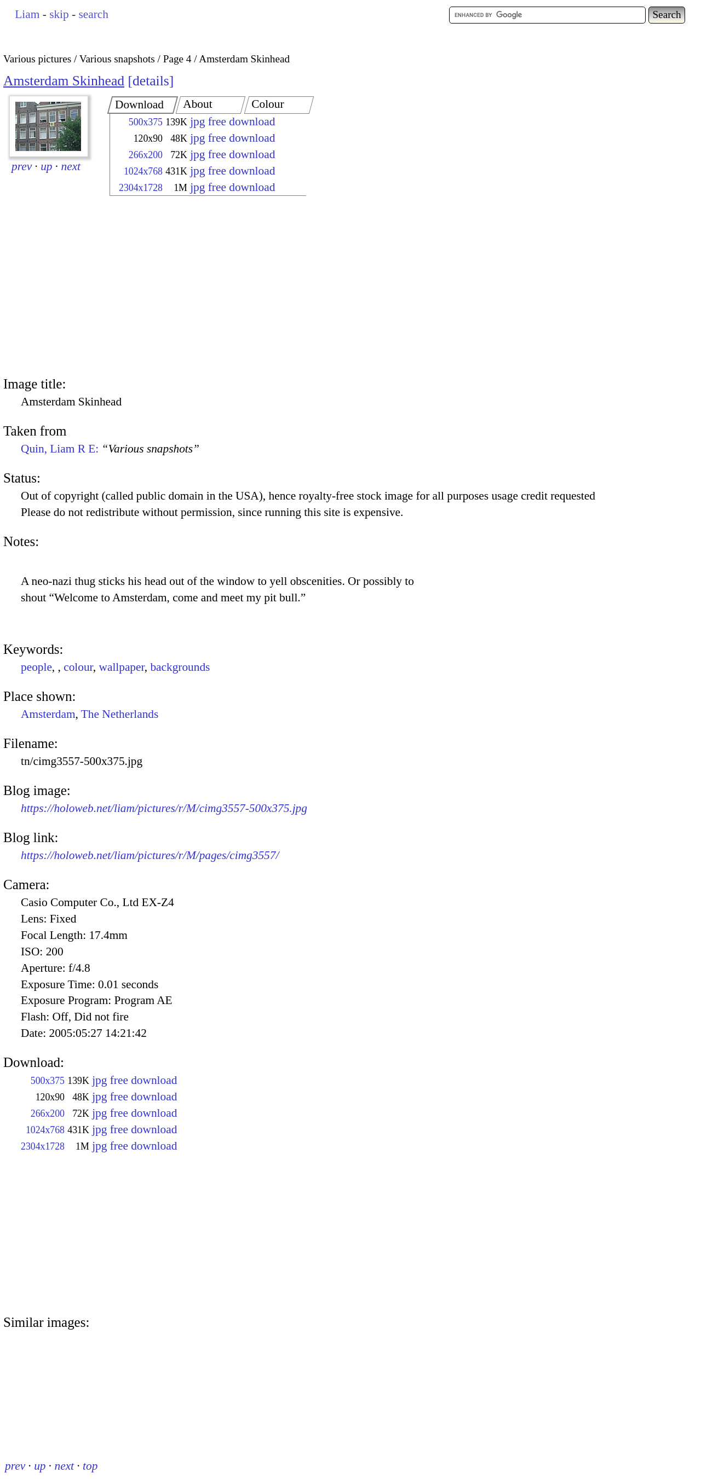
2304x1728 (141, 187)
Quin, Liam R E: (110, 448)
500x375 (146, 122)
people (36, 667)
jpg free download (232, 121)
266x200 (146, 154)
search (93, 14)
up (46, 166)
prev (22, 166)
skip (59, 14)
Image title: (34, 383)
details (151, 81)
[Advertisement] (198, 287)
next (71, 166)
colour (78, 667)
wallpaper (122, 667)
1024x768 (143, 171)
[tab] (142, 105)
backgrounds (180, 667)
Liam (27, 14)
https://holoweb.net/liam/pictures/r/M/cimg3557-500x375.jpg (164, 808)
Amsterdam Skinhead (63, 81)
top (90, 1465)
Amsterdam (48, 714)
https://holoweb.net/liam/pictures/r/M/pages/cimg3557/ (150, 855)
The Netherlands (120, 714)
